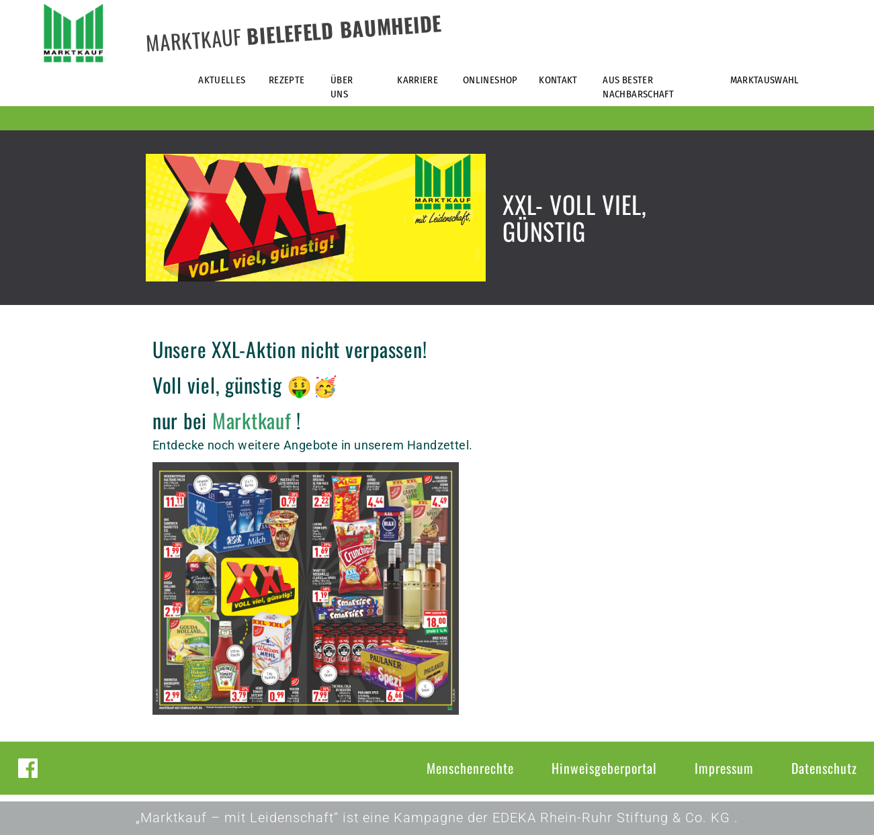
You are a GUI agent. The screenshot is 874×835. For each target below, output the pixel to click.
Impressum (724, 768)
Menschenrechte (470, 768)
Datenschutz (824, 768)
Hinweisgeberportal (604, 768)
